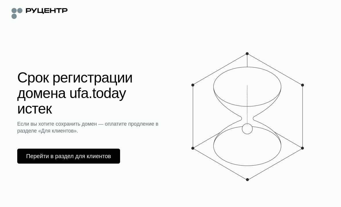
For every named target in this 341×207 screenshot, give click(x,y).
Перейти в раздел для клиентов (68, 156)
